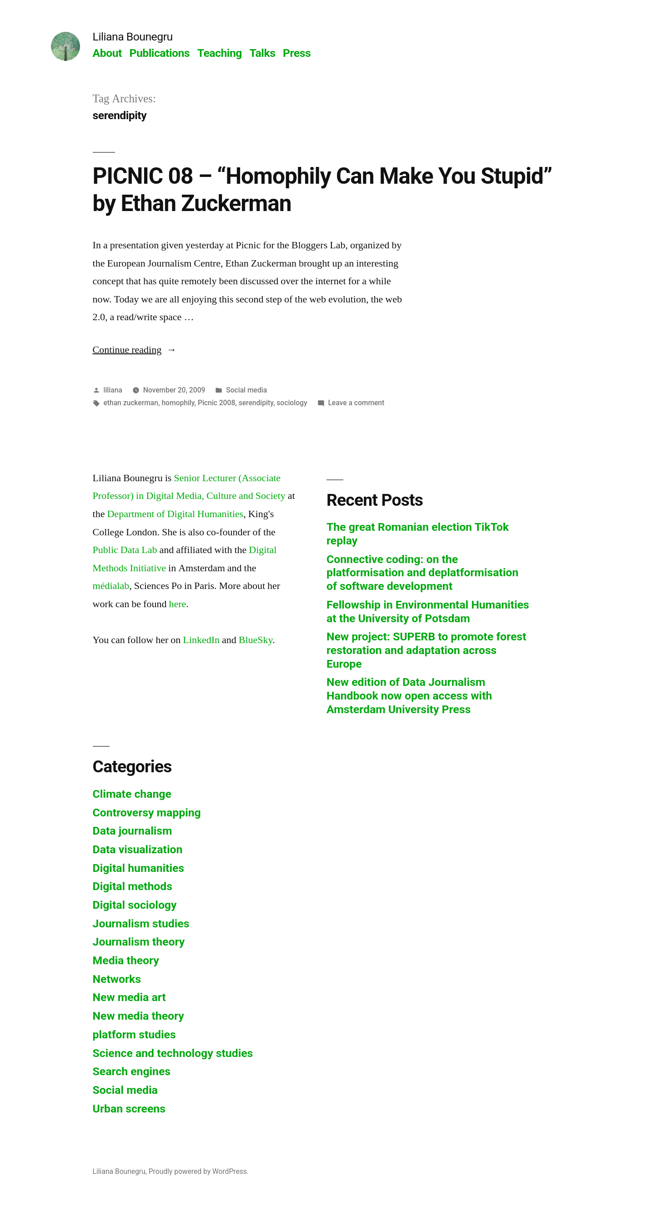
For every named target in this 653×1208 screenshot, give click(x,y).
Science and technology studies (173, 1053)
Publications (160, 53)
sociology (291, 402)
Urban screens (129, 1108)
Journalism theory (139, 941)
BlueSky (255, 640)
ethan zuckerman (130, 402)
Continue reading (135, 349)
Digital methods (132, 886)
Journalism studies (141, 923)
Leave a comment (356, 402)
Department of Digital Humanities (175, 514)
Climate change (132, 793)
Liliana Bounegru (133, 36)
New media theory (138, 1015)
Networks (117, 979)
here (177, 604)
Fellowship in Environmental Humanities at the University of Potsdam (427, 611)
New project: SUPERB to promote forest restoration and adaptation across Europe (426, 650)
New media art (129, 997)
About (107, 53)
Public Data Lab (125, 550)
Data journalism (132, 830)
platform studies (134, 1034)
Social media (246, 390)
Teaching (219, 53)
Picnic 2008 (216, 402)
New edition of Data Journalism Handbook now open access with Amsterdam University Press (409, 695)
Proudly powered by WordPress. (199, 1171)
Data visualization (138, 849)
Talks (263, 53)
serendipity (256, 402)
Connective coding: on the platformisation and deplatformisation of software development (422, 573)
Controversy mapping (147, 812)
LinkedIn (201, 640)
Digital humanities (138, 868)
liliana (112, 390)
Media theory (126, 960)
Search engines (132, 1071)
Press (297, 53)
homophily (177, 402)
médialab (111, 585)
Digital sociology (135, 904)
